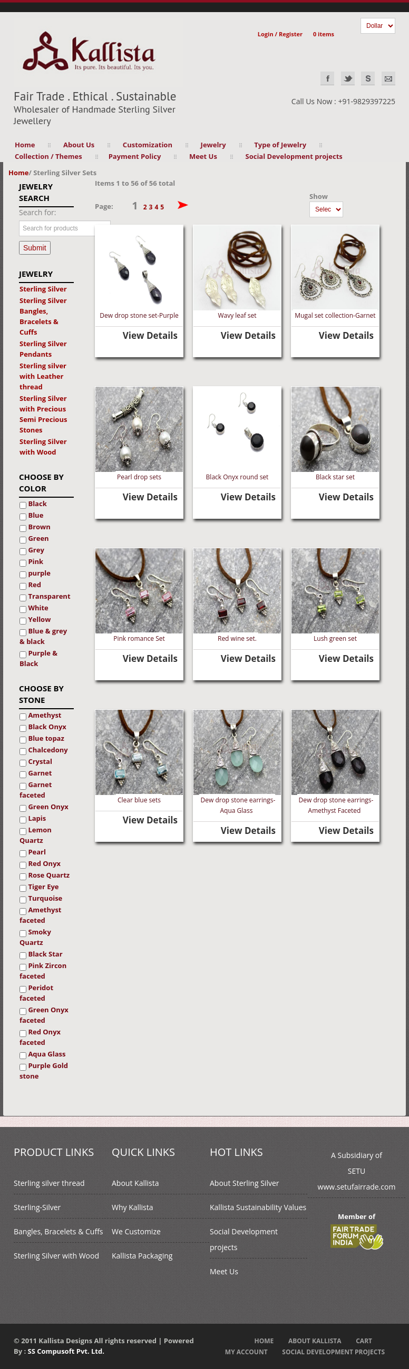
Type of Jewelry (280, 144)
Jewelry (213, 144)
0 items (323, 34)
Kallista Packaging (142, 1256)
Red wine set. (237, 638)
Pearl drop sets (139, 476)
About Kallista (135, 1183)
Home (25, 144)
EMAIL (388, 78)
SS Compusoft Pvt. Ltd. (66, 1351)
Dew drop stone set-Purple (139, 315)
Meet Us (203, 156)
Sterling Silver (43, 289)
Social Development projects (294, 156)
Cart (364, 1340)
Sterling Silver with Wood (56, 1256)
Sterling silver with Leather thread (43, 376)
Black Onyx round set (237, 476)
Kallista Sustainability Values (258, 1207)
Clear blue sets (139, 800)
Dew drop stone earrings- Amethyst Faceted (336, 805)
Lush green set (335, 638)
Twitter (348, 78)
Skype (368, 78)
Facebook (327, 78)
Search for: (37, 212)
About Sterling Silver (244, 1183)
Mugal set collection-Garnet (335, 315)
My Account (246, 1351)
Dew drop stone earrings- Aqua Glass (238, 805)
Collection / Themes (48, 156)
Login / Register (280, 34)
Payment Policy (135, 156)
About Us (78, 144)
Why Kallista (132, 1207)
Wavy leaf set (237, 315)
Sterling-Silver (37, 1207)
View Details (150, 335)
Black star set (335, 476)
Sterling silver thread (49, 1183)
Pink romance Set (139, 638)
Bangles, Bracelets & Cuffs (58, 1231)
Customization (147, 144)
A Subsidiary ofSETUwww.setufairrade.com (357, 1171)
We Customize (136, 1231)
